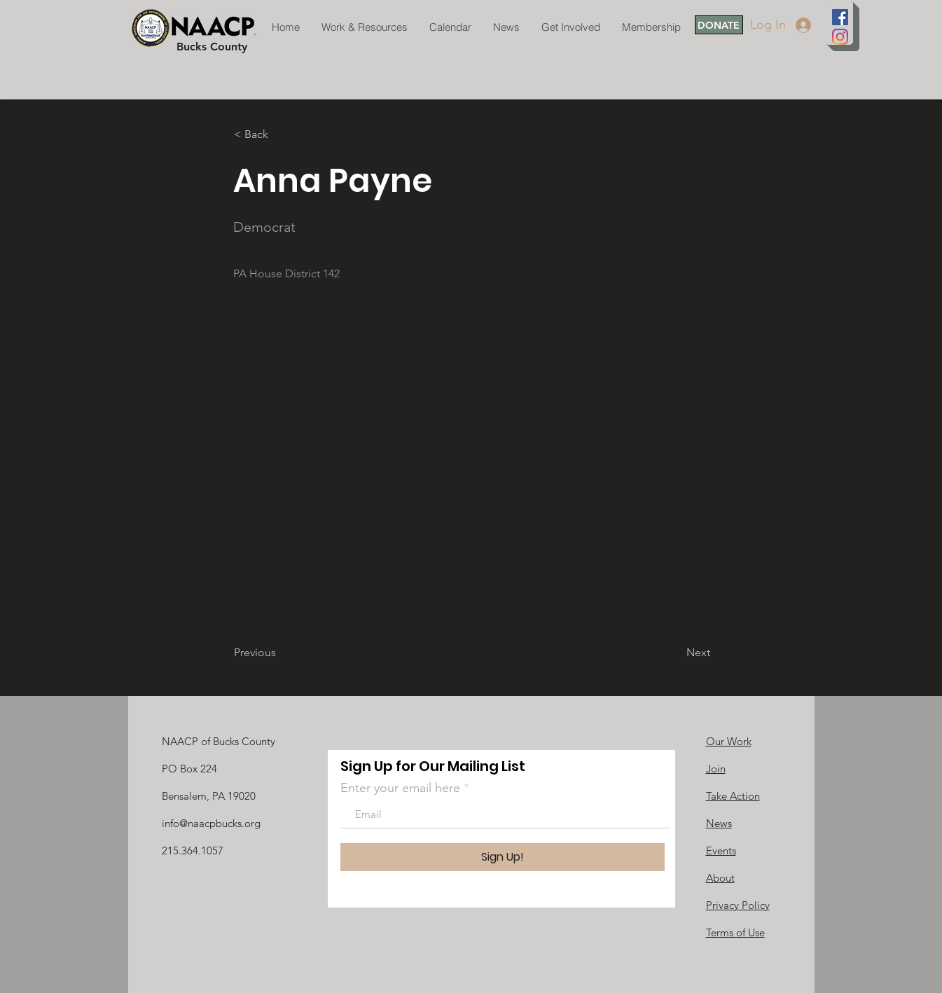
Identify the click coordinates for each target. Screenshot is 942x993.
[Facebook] (840, 17)
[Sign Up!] (502, 857)
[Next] (675, 653)
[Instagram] (840, 37)
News (719, 823)
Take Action (733, 796)
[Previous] (280, 653)
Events (721, 850)
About (720, 877)
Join (716, 768)
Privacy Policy (738, 905)
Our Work (728, 741)
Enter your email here (400, 788)
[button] (280, 134)
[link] (485, 941)
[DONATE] (719, 24)
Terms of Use (735, 932)
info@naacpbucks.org (211, 823)
